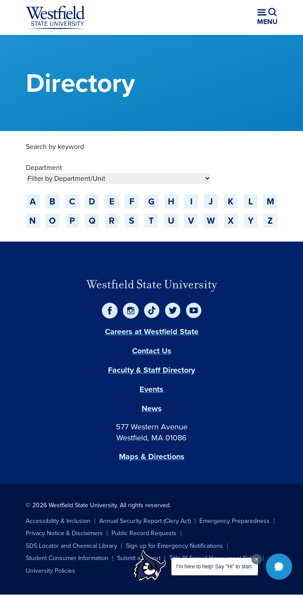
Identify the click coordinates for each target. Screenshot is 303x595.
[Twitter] (173, 310)
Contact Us (151, 350)
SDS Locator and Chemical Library (71, 545)
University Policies (50, 570)
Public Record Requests (144, 533)
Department (44, 168)
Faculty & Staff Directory (151, 370)
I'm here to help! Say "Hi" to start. (214, 567)
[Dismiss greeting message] (256, 559)
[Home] (55, 17)
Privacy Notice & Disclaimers (64, 533)
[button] (279, 566)
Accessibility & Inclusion (58, 521)
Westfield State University (152, 284)
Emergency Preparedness (234, 521)
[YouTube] (194, 310)
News (152, 408)
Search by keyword (55, 147)
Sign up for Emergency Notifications (174, 545)
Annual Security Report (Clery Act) (145, 521)
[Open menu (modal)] (267, 17)
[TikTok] (152, 310)
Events (151, 389)
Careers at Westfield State (152, 331)
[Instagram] (131, 310)
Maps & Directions (152, 456)
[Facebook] (110, 310)
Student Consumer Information (67, 558)
